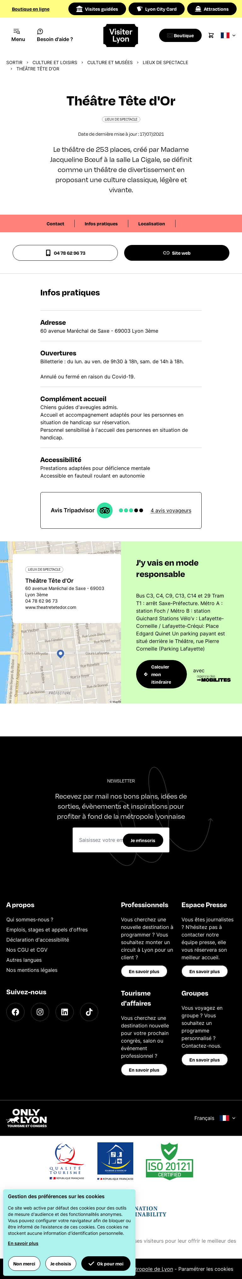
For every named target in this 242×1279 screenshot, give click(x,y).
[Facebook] (15, 1012)
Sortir (14, 62)
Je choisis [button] (60, 1263)
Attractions (212, 9)
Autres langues (24, 960)
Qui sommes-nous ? (29, 919)
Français (215, 1118)
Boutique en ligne (30, 8)
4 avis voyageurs (171, 510)
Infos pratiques (101, 223)
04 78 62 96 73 (65, 253)
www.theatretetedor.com (50, 607)
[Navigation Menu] (18, 35)
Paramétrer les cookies (205, 1269)
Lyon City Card (156, 9)
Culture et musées (110, 62)
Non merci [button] (24, 1263)
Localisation (151, 223)
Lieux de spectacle (165, 62)
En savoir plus (144, 971)
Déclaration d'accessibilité (37, 940)
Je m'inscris (143, 840)
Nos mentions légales (31, 970)
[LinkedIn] (64, 1012)
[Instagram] (40, 1012)
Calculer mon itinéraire (157, 674)
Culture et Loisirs (54, 62)
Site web (177, 253)
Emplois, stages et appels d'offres (47, 929)
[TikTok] (89, 1012)
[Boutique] (182, 35)
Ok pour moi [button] (106, 1263)
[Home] (121, 35)
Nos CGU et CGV (27, 950)
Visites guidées (97, 9)
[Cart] (214, 35)
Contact (55, 223)
